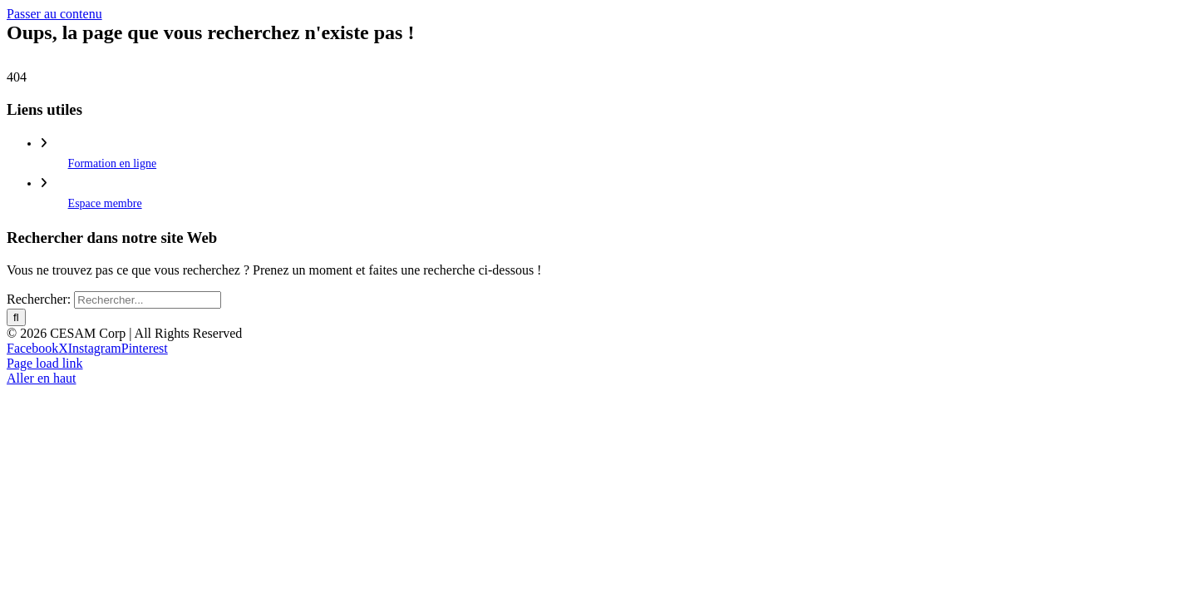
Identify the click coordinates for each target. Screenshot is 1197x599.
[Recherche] (16, 317)
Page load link (45, 363)
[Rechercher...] (147, 300)
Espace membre (105, 203)
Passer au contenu (54, 14)
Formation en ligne (112, 163)
